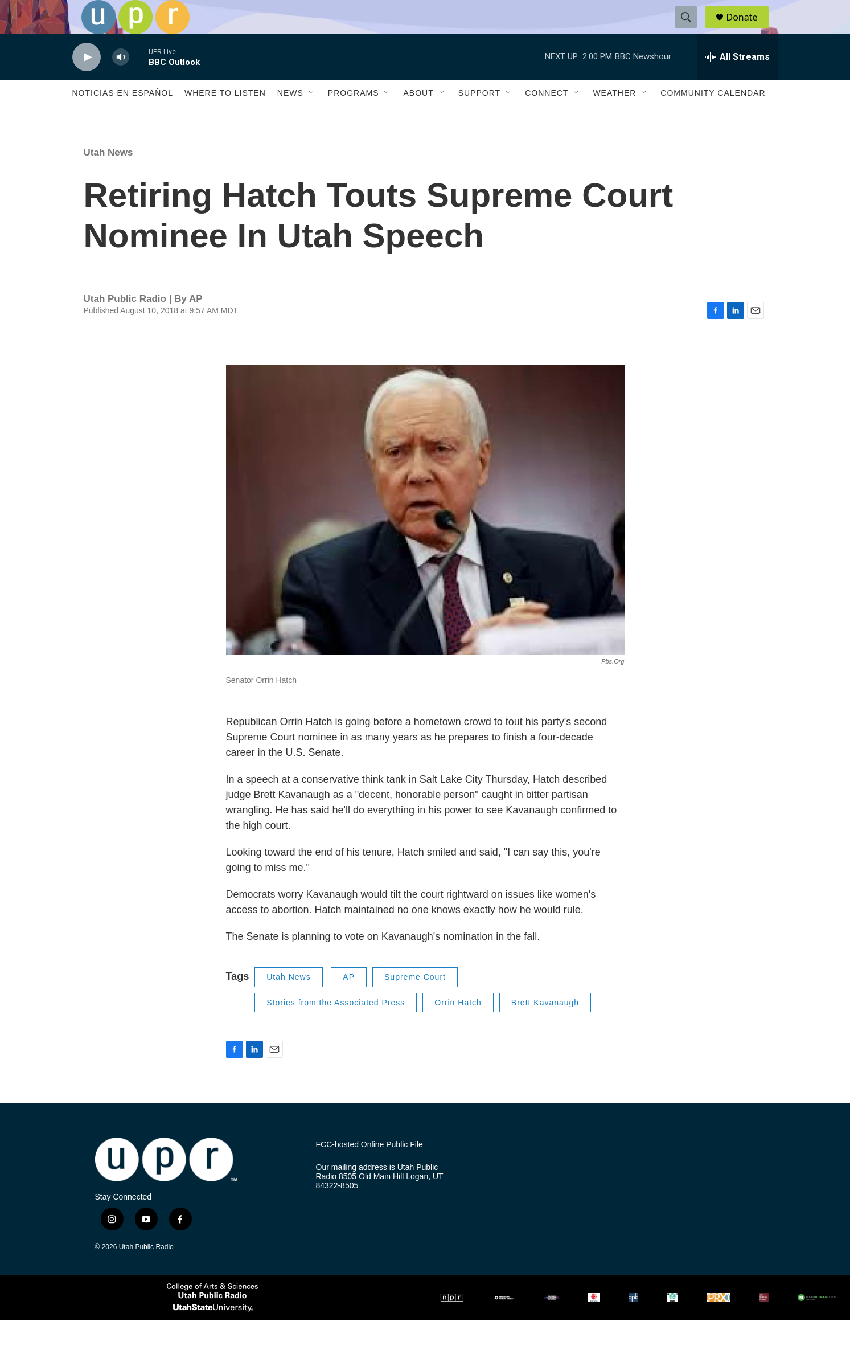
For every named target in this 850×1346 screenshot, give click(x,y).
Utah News (108, 178)
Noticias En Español (122, 118)
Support (479, 118)
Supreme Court (415, 1002)
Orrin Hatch (458, 1028)
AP (349, 1002)
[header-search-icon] (691, 30)
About (418, 118)
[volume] (120, 83)
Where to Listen (225, 118)
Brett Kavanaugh (545, 1028)
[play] (86, 82)
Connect (546, 118)
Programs (353, 118)
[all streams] (737, 82)
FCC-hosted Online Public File (369, 1170)
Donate (749, 30)
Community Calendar (712, 118)
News (290, 118)
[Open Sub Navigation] (312, 118)
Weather (614, 118)
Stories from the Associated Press (335, 1028)
